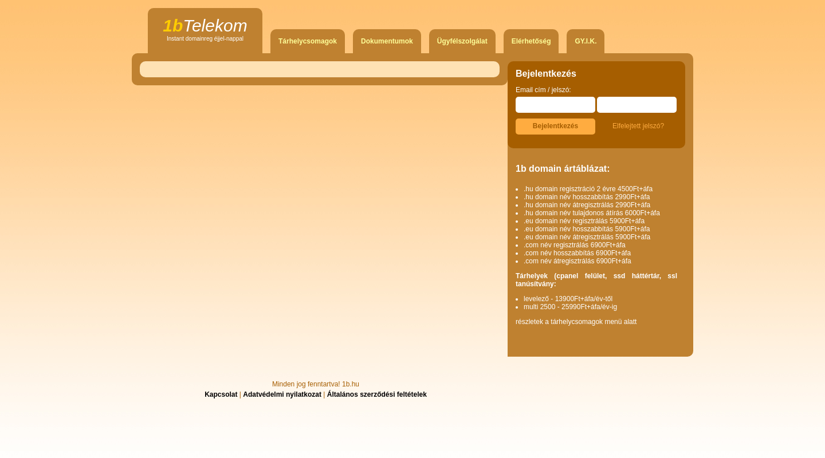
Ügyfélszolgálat (462, 41)
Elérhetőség (531, 41)
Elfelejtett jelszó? (638, 126)
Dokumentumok (387, 41)
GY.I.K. (585, 41)
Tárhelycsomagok (307, 41)
